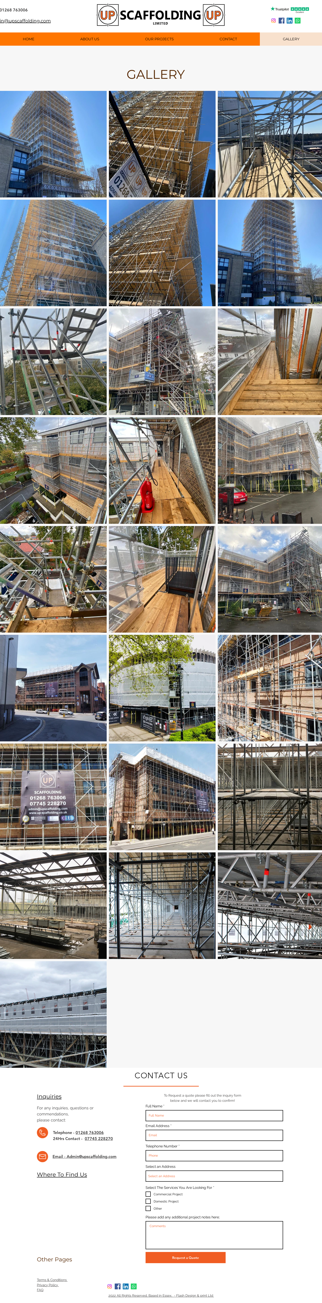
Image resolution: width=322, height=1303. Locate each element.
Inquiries (49, 1096)
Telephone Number (162, 1146)
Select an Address (161, 1166)
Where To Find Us (62, 1174)
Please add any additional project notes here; (183, 1217)
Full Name (154, 1106)
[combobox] (214, 1176)
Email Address (158, 1126)
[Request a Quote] (186, 1257)
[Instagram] (273, 21)
